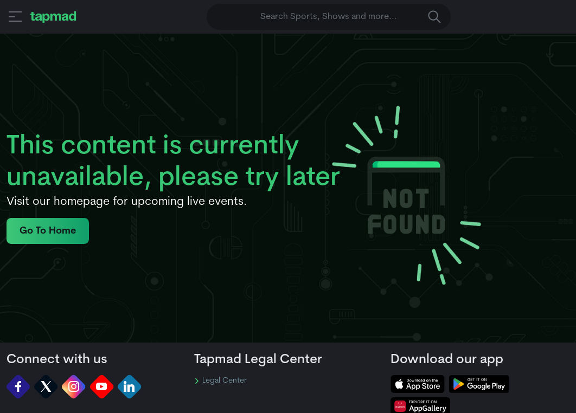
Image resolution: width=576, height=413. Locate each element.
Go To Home (48, 231)
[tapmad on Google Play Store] (479, 384)
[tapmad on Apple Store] (418, 384)
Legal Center (220, 381)
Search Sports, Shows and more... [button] (350, 16)
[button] (15, 16)
